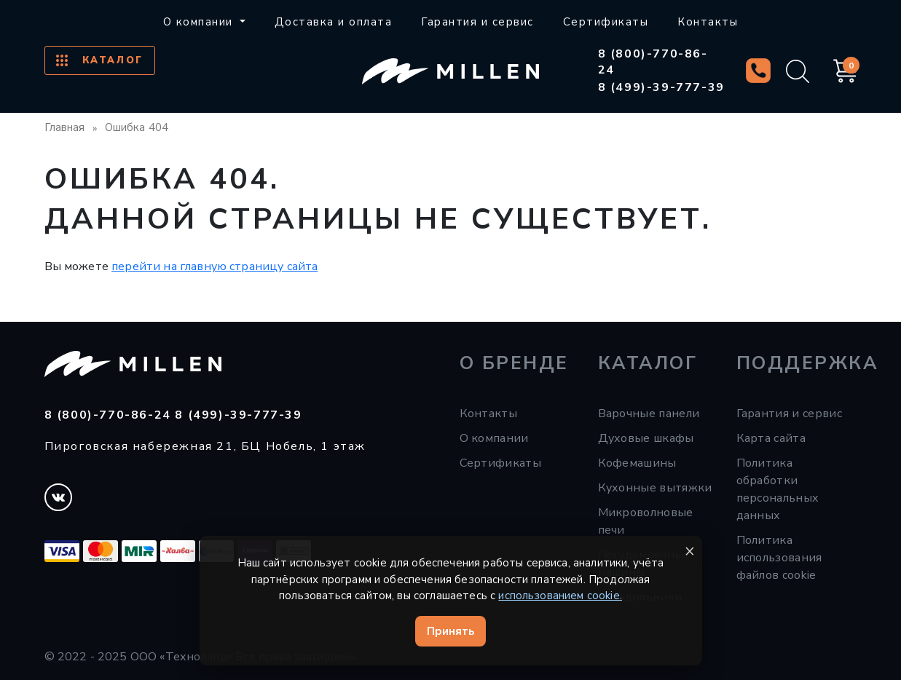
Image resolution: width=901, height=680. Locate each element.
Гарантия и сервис (477, 22)
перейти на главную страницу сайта (214, 266)
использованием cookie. (560, 595)
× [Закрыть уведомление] (690, 550)
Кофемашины (637, 463)
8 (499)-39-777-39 (661, 87)
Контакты (707, 22)
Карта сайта (771, 438)
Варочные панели (649, 414)
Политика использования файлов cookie (779, 557)
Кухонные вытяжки (655, 488)
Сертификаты (606, 22)
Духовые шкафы (646, 438)
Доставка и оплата (334, 22)
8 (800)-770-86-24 (653, 62)
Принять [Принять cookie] (450, 631)
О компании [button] (200, 22)
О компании (494, 438)
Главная (64, 127)
